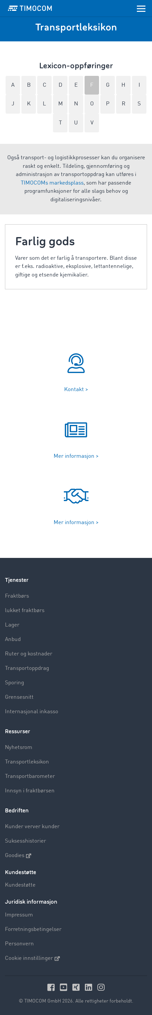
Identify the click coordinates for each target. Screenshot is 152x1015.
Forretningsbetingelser (33, 929)
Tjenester (17, 580)
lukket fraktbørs (24, 610)
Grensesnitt (19, 697)
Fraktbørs (17, 596)
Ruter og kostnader (28, 654)
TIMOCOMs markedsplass (52, 183)
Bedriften (17, 810)
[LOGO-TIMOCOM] (30, 8)
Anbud (13, 639)
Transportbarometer (30, 776)
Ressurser (17, 731)
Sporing (14, 683)
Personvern (19, 944)
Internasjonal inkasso (31, 712)
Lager (12, 625)
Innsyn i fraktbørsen (30, 791)
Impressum (19, 915)
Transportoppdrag (27, 668)
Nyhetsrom (18, 747)
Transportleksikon (27, 762)
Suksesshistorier (25, 841)
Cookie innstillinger (32, 958)
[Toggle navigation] (141, 8)
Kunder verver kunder (32, 826)
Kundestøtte (20, 885)
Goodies (18, 856)
